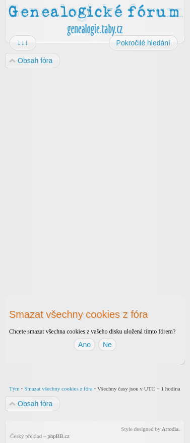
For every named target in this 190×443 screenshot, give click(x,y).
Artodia (170, 429)
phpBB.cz (58, 436)
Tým (14, 388)
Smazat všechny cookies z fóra (58, 388)
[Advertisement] (94, 173)
